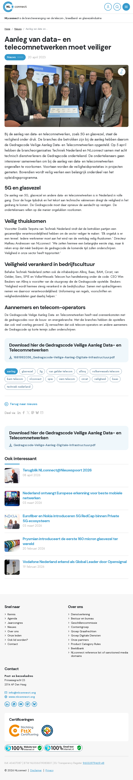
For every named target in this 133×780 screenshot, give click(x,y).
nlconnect (35, 379)
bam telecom (15, 379)
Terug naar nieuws (21, 404)
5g (41, 371)
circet (84, 379)
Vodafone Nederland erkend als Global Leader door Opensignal (75, 561)
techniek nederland (18, 387)
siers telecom (67, 379)
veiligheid (100, 379)
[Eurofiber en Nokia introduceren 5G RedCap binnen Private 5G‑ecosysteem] (12, 521)
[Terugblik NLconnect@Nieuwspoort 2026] (12, 475)
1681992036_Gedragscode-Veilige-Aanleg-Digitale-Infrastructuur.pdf (62, 357)
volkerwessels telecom (105, 371)
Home (7, 29)
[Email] (66, 692)
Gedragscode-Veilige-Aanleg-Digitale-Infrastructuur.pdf (52, 445)
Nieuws (18, 29)
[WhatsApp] (14, 704)
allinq (82, 371)
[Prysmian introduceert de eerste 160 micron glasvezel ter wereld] (12, 544)
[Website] (66, 697)
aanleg (11, 371)
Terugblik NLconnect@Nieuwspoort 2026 (57, 470)
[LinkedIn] (7, 704)
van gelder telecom (61, 371)
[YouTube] (20, 704)
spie (50, 379)
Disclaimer (36, 770)
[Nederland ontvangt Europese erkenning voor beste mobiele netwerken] (12, 498)
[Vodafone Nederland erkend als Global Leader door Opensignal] (12, 567)
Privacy (49, 770)
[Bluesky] (34, 704)
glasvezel (27, 371)
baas (115, 379)
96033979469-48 (93, 763)
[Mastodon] (27, 704)
